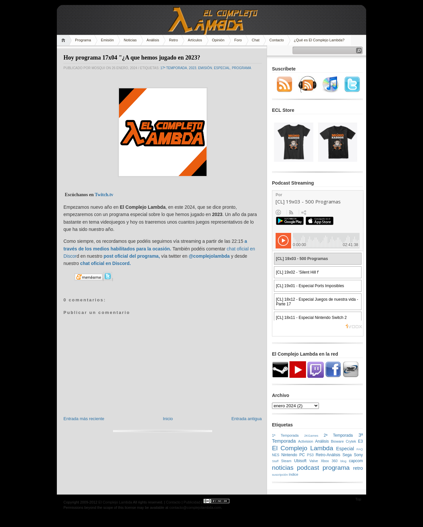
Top (358, 499)
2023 (192, 68)
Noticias (130, 40)
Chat (255, 40)
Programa (83, 40)
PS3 (310, 455)
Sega (347, 455)
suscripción (280, 474)
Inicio (168, 418)
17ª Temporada (173, 68)
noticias (282, 467)
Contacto (276, 40)
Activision (305, 441)
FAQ (360, 449)
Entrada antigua (246, 418)
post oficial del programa (130, 256)
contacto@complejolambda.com (195, 507)
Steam (286, 461)
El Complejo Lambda (302, 448)
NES (275, 455)
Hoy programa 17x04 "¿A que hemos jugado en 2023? (131, 57)
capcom (356, 461)
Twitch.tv (104, 194)
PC (302, 455)
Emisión (107, 40)
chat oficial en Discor (103, 263)
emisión (205, 68)
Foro (238, 40)
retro (358, 468)
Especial (222, 68)
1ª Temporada (285, 435)
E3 (360, 441)
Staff (275, 461)
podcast (308, 467)
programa (241, 68)
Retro (173, 40)
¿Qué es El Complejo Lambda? (319, 40)
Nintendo (289, 455)
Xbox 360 (329, 461)
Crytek (351, 441)
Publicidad (191, 502)
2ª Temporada (338, 435)
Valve (313, 461)
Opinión (218, 40)
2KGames (311, 435)
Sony (358, 455)
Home (64, 40)
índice (293, 474)
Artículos (195, 40)
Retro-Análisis (328, 455)
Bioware (337, 441)
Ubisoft (300, 461)
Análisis (153, 40)
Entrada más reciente (83, 418)
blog (343, 461)
